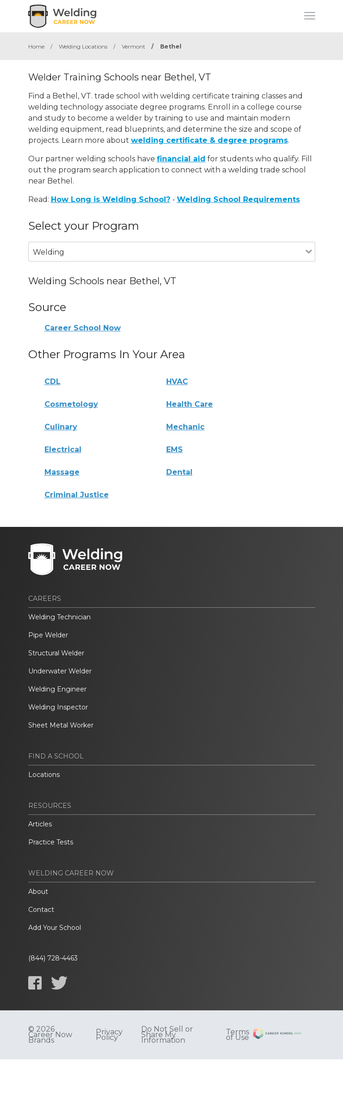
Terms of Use (237, 1034)
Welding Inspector (58, 707)
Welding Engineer (57, 689)
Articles (40, 824)
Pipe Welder (48, 635)
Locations (44, 774)
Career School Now (82, 328)
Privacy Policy (109, 1034)
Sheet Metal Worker (61, 725)
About (38, 891)
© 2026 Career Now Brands (50, 1035)
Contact (41, 909)
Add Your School (54, 927)
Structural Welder (56, 653)
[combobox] (167, 264)
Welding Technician (59, 617)
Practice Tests (50, 842)
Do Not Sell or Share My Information (167, 1035)
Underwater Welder (60, 671)
